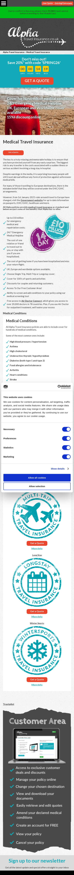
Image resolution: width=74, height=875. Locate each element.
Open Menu (3, 3)
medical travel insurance (40, 207)
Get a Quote (13, 152)
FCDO (51, 10)
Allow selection (37, 486)
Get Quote (48, 3)
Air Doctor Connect (31, 301)
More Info (37, 548)
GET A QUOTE (37, 80)
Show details (58, 468)
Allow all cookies (37, 477)
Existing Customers (63, 3)
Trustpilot (8, 704)
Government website (32, 200)
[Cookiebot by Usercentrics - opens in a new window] (58, 387)
